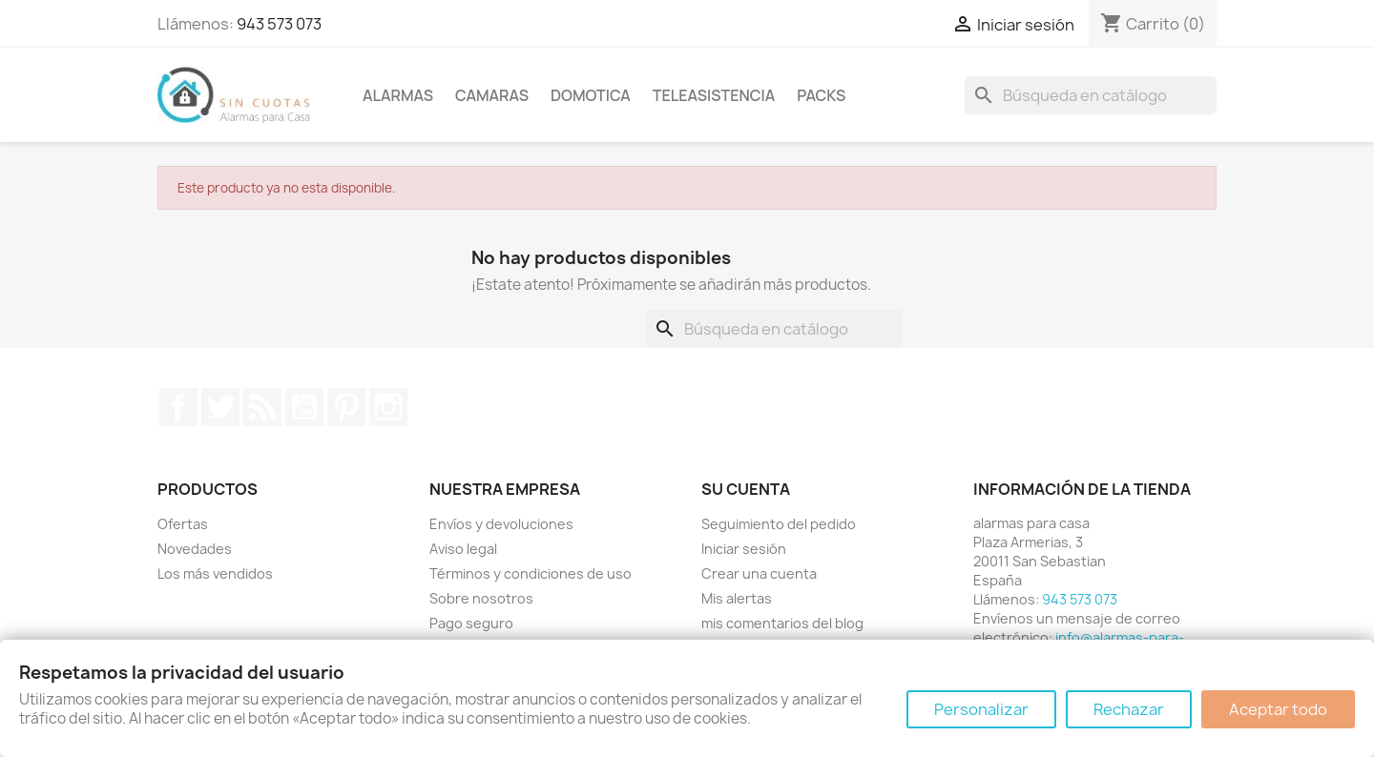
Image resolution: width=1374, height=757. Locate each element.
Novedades (194, 549)
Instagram (388, 407)
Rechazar (1128, 709)
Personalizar (981, 709)
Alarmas (398, 95)
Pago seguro (471, 623)
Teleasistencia (714, 95)
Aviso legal (463, 549)
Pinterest (346, 407)
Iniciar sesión (743, 549)
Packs (821, 95)
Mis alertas (736, 598)
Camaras (492, 95)
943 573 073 (279, 23)
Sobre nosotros (481, 598)
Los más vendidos (215, 573)
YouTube (304, 407)
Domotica (591, 95)
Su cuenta (745, 489)
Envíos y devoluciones (501, 524)
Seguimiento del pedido (778, 524)
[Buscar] (1091, 95)
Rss (262, 407)
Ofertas (182, 524)
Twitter (220, 407)
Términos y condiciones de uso (530, 573)
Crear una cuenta (759, 573)
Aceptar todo (1278, 709)
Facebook (178, 407)
